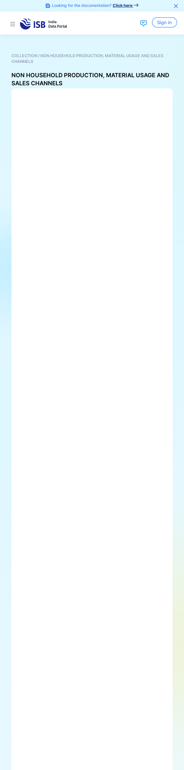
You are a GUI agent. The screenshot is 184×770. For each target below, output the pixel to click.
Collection (24, 55)
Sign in (164, 22)
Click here (126, 5)
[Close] (176, 6)
